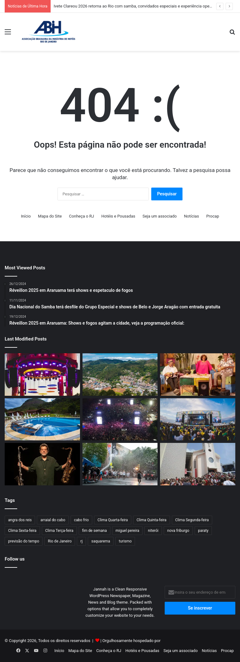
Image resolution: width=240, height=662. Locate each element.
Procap (212, 216)
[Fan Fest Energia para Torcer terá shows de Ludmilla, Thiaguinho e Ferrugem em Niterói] (197, 419)
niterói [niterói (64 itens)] (153, 530)
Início (26, 216)
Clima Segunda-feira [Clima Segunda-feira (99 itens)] (192, 520)
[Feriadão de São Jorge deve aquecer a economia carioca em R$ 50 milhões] (197, 464)
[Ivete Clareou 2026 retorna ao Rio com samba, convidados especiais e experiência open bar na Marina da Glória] (42, 374)
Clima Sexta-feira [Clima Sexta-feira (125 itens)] (22, 530)
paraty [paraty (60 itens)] (203, 530)
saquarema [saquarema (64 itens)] (100, 541)
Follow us (15, 559)
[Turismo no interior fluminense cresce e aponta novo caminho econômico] (120, 374)
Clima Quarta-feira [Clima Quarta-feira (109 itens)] (113, 520)
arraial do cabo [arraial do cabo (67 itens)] (52, 520)
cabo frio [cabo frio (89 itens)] (81, 520)
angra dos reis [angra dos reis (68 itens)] (20, 520)
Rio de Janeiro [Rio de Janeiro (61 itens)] (60, 541)
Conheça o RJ (81, 216)
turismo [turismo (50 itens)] (125, 541)
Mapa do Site (50, 216)
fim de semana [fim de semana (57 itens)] (94, 530)
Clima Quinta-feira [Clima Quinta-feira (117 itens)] (152, 520)
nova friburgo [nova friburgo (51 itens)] (178, 530)
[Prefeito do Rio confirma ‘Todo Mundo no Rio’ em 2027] (120, 419)
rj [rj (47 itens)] (81, 541)
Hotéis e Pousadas (118, 216)
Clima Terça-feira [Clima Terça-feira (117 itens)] (59, 530)
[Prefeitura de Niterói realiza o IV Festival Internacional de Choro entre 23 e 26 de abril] (42, 464)
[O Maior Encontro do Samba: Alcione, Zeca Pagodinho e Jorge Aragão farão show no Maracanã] (197, 374)
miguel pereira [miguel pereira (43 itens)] (127, 530)
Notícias (191, 216)
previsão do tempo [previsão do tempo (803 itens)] (23, 541)
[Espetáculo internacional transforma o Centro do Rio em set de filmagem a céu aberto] (120, 464)
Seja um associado (159, 216)
